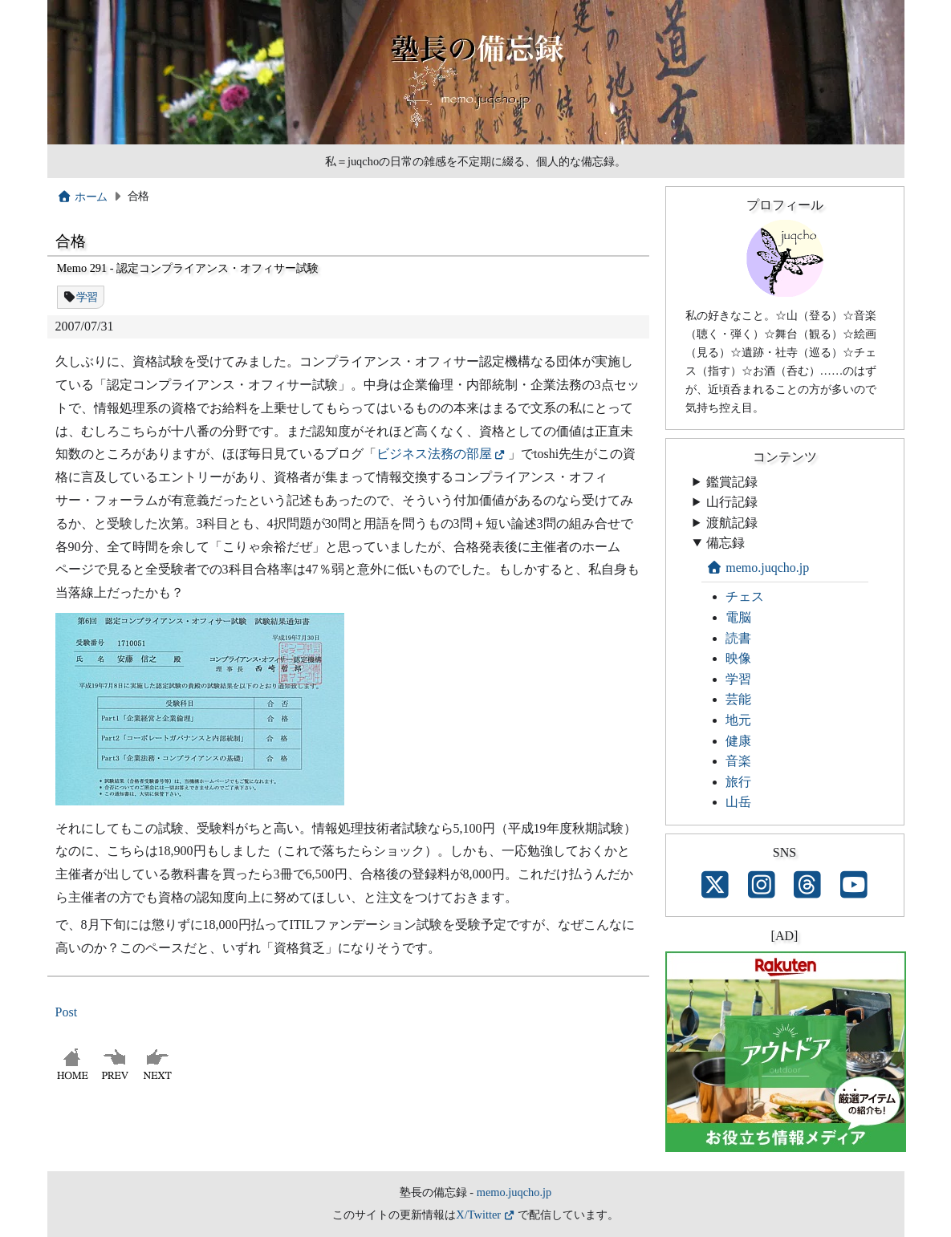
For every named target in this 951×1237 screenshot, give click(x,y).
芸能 (738, 699)
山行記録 (732, 502)
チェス (744, 596)
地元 (738, 720)
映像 (738, 658)
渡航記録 (732, 522)
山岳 (738, 802)
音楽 (738, 761)
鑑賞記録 (732, 482)
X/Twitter (478, 1214)
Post (66, 1012)
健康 (738, 741)
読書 (738, 638)
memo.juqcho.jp (758, 567)
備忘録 (725, 543)
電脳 (738, 617)
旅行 (738, 782)
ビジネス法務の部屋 (434, 453)
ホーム (82, 196)
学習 (87, 296)
